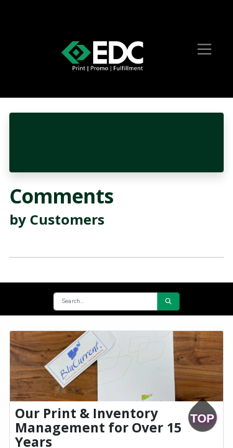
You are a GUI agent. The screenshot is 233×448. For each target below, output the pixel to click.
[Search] (168, 301)
